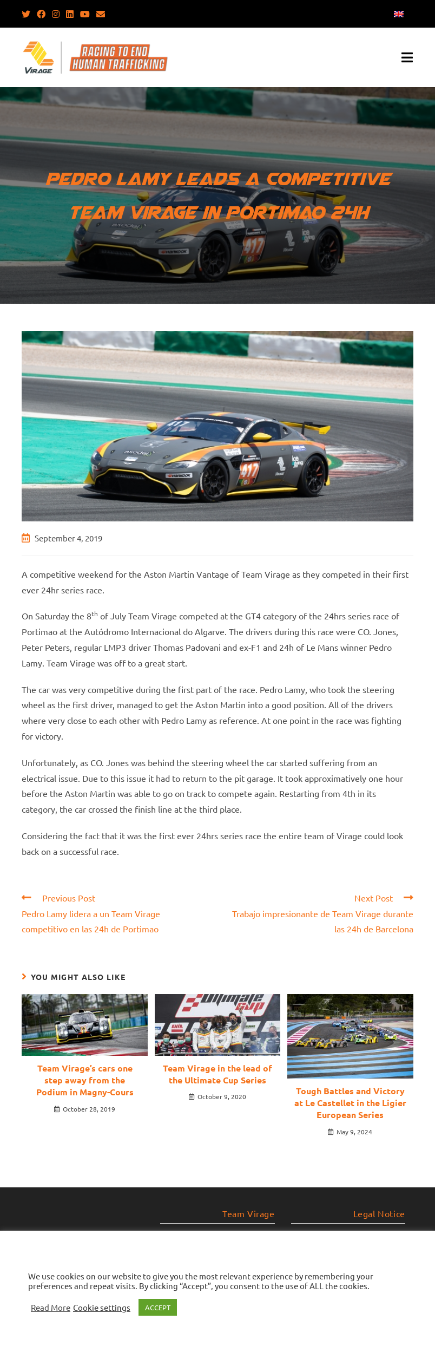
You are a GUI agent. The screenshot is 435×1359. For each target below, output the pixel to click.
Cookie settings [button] (101, 1307)
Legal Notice (379, 1213)
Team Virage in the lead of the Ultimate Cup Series (217, 1074)
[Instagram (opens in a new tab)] (56, 13)
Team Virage (248, 1213)
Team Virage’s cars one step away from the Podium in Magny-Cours (85, 1080)
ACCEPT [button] (157, 1307)
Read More (50, 1307)
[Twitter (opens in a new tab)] (28, 13)
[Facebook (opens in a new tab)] (41, 13)
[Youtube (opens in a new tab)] (85, 13)
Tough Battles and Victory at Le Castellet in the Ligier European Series (350, 1103)
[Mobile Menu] (407, 57)
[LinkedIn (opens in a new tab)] (70, 13)
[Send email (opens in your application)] (100, 13)
